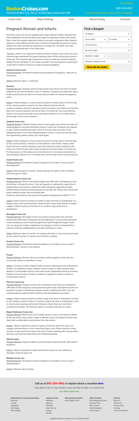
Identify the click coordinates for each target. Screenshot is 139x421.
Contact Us (118, 403)
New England (16, 410)
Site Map (117, 408)
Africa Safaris (95, 410)
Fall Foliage (15, 408)
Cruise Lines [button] (14, 19)
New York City (51, 408)
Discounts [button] (125, 19)
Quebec (49, 410)
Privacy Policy (119, 405)
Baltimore (49, 400)
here (100, 383)
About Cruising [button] (97, 19)
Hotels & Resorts (96, 408)
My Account (126, 3)
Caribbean (14, 405)
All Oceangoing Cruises (98, 400)
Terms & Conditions (121, 410)
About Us (117, 400)
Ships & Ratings (45, 19)
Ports (71, 19)
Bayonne (49, 403)
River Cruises (94, 405)
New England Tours (72, 400)
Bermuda (14, 400)
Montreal (49, 405)
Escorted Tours (95, 403)
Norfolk (49, 413)
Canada (13, 403)
